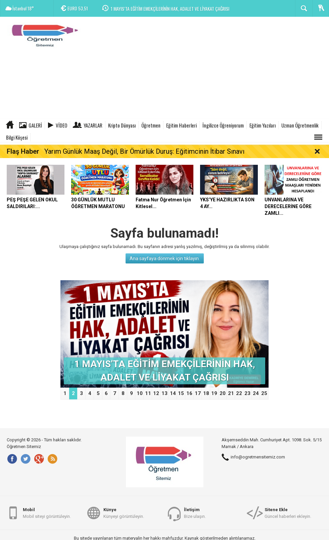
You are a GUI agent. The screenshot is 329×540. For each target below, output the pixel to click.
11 (148, 393)
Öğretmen (150, 125)
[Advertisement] (207, 69)
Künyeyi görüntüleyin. (123, 512)
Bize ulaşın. (195, 512)
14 (173, 393)
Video (61, 125)
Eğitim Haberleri (181, 125)
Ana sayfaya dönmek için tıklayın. (165, 258)
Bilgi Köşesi (17, 137)
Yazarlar (93, 125)
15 (181, 393)
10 (140, 393)
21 (231, 393)
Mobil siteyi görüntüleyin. (47, 512)
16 (189, 393)
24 (256, 393)
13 (164, 393)
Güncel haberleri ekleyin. (288, 512)
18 (206, 393)
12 (156, 393)
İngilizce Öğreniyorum (223, 125)
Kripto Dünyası (122, 125)
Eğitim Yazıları (262, 125)
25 (264, 393)
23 (247, 393)
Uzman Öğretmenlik (300, 125)
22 (239, 393)
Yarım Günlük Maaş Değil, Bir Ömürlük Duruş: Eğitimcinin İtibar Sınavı (144, 151)
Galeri (35, 125)
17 (198, 393)
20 (223, 393)
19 (214, 393)
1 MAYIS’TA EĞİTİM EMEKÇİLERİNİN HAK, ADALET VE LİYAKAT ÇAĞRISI (170, 8)
